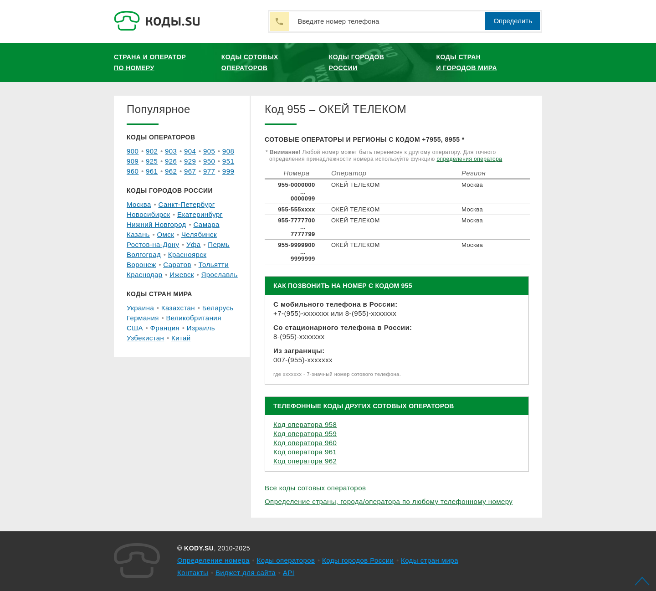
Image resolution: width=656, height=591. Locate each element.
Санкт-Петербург (186, 204)
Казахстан (178, 308)
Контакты (192, 572)
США (135, 328)
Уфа (193, 244)
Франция (165, 328)
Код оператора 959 (305, 433)
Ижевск (181, 274)
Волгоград (144, 254)
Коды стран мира (429, 560)
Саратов (177, 264)
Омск (165, 234)
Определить (512, 21)
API (289, 572)
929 (190, 161)
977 (209, 171)
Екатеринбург (200, 214)
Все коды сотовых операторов (315, 488)
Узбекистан (145, 338)
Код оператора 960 (305, 443)
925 (152, 161)
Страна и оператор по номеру (150, 62)
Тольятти (214, 264)
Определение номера (213, 560)
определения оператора (469, 159)
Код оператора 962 (305, 461)
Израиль (201, 328)
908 (228, 151)
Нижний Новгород (156, 224)
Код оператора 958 (305, 424)
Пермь (219, 244)
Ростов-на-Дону (153, 244)
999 (228, 171)
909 (132, 161)
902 (152, 151)
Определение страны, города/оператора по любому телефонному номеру (388, 501)
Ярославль (219, 274)
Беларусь (218, 308)
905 (209, 151)
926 (171, 161)
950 (209, 161)
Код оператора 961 (305, 452)
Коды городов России (356, 62)
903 (171, 151)
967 (190, 171)
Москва (139, 204)
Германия (143, 318)
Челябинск (199, 234)
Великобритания (193, 318)
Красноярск (187, 254)
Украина (140, 308)
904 (190, 151)
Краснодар (145, 274)
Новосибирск (148, 214)
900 (132, 151)
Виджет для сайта (245, 572)
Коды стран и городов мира (466, 62)
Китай (181, 338)
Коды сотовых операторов (249, 62)
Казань (138, 234)
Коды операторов (286, 560)
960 (132, 171)
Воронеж (141, 264)
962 (171, 171)
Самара (206, 224)
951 (228, 161)
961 (152, 171)
